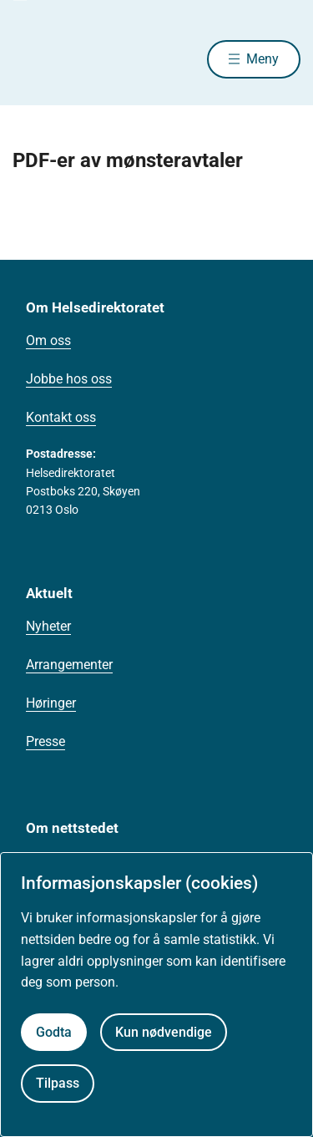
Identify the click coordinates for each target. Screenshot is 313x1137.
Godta (54, 1032)
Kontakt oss (61, 417)
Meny (262, 59)
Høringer (51, 703)
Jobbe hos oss (69, 379)
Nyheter (48, 626)
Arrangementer (69, 665)
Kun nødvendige (163, 1032)
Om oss (48, 340)
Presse (45, 741)
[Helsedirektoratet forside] (33, 59)
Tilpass (57, 1083)
